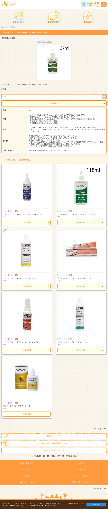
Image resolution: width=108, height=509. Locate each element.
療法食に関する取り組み (81, 482)
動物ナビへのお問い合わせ (54, 450)
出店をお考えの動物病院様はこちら (54, 443)
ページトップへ (101, 429)
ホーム (4, 27)
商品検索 (96, 4)
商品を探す (88, 17)
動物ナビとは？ (18, 17)
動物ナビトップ (27, 463)
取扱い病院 (54, 104)
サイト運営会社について (27, 469)
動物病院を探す (53, 17)
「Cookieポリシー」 (37, 506)
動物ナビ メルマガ (27, 482)
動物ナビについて (54, 436)
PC (60, 423)
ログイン (83, 4)
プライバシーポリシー (81, 476)
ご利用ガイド (81, 463)
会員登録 (90, 4)
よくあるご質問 (81, 469)
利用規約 (27, 476)
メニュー (104, 4)
